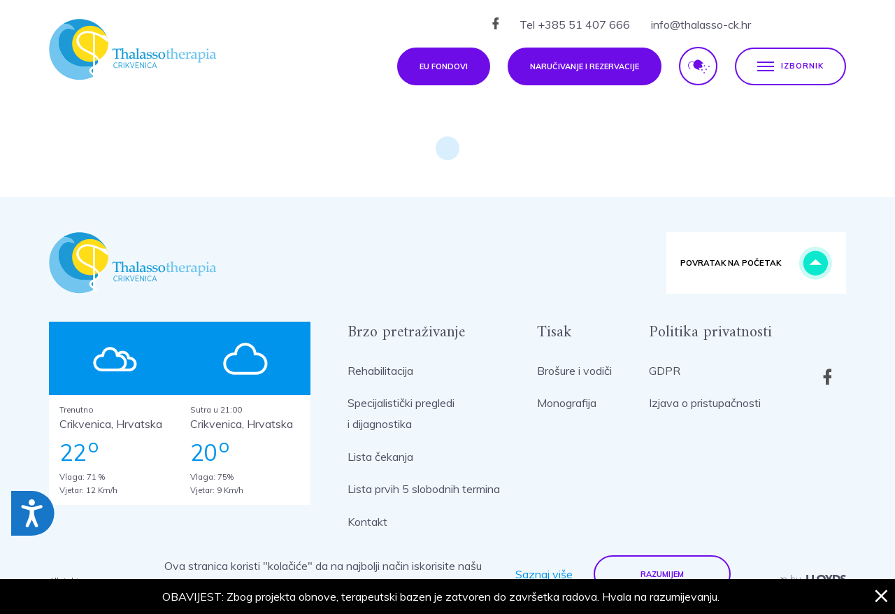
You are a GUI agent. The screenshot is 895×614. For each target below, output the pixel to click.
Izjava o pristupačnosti (705, 403)
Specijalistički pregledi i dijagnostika (401, 413)
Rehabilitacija (380, 371)
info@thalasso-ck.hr (701, 24)
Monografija (566, 403)
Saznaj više (544, 574)
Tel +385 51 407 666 (575, 24)
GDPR (664, 371)
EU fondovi (444, 66)
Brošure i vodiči (574, 371)
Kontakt (367, 522)
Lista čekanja (380, 457)
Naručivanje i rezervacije (584, 66)
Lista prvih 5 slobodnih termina (424, 489)
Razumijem (662, 574)
